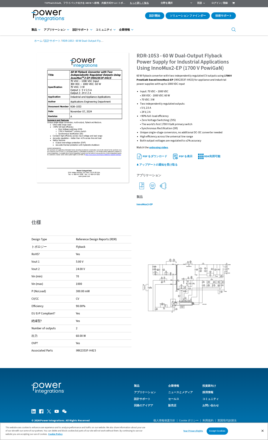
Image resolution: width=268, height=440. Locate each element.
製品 (34, 30)
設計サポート (80, 30)
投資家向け (209, 386)
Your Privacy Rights (193, 432)
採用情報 (207, 392)
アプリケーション (55, 30)
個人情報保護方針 (164, 420)
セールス (173, 399)
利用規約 (208, 420)
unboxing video (158, 147)
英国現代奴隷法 (227, 420)
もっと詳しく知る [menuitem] (139, 3)
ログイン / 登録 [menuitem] (219, 3)
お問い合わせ (210, 405)
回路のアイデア (143, 405)
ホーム (38, 41)
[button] (187, 285)
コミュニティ (104, 30)
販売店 (172, 405)
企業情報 (124, 30)
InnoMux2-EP (145, 204)
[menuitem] (233, 3)
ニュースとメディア (180, 392)
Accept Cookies (217, 432)
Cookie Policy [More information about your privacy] (55, 435)
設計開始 (154, 16)
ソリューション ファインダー (188, 16)
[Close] (262, 432)
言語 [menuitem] (199, 3)
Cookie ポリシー (189, 420)
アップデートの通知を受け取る (157, 165)
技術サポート (223, 16)
